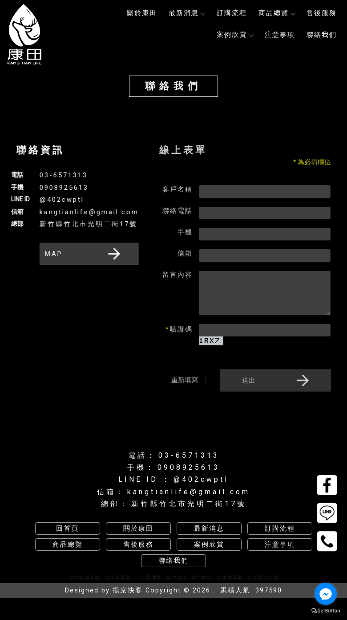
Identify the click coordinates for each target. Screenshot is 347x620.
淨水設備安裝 (84, 578)
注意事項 (280, 35)
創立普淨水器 (263, 578)
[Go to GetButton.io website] (325, 611)
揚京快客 (128, 590)
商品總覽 (276, 13)
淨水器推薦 (148, 578)
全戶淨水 (176, 578)
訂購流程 (232, 13)
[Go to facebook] (326, 594)
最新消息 (187, 13)
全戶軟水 (201, 578)
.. (215, 590)
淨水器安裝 (117, 578)
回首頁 (67, 528)
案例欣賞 (235, 35)
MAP (83, 254)
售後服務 (322, 13)
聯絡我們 (322, 35)
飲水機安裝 (229, 578)
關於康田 (142, 13)
